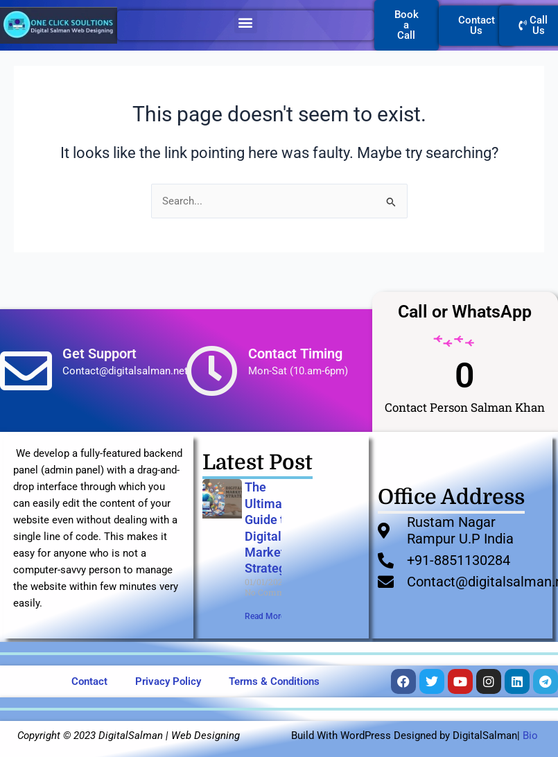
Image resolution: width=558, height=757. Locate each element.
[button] (245, 21)
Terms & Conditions (274, 681)
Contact (89, 681)
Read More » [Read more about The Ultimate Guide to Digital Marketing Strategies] (268, 616)
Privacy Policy (168, 681)
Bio (530, 735)
